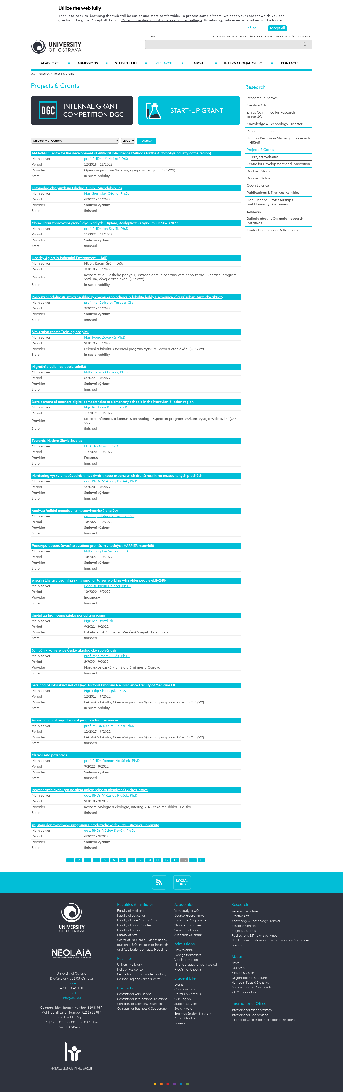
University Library (129, 964)
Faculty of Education (131, 915)
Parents (179, 1023)
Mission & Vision (243, 973)
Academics (55, 63)
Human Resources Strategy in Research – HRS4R (278, 140)
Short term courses (187, 925)
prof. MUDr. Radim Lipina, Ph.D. (109, 726)
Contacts (289, 63)
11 (158, 860)
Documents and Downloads (251, 987)
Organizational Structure (249, 978)
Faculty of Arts (127, 935)
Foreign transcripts (187, 955)
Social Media (183, 1008)
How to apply (183, 950)
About (205, 63)
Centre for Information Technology (141, 974)
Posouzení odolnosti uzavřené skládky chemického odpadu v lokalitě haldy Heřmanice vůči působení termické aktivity (127, 297)
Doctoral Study (258, 171)
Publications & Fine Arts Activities (273, 192)
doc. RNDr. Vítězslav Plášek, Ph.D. (111, 481)
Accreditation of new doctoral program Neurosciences (75, 720)
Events (178, 984)
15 (193, 860)
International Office (248, 63)
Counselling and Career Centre (139, 979)
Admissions (92, 63)
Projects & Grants (63, 74)
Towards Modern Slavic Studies (57, 441)
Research (169, 63)
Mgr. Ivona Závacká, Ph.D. (105, 337)
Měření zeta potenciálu (50, 755)
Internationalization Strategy (252, 1010)
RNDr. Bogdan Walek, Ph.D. (106, 551)
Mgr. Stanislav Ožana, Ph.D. (106, 193)
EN (153, 36)
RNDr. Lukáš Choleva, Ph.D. (106, 372)
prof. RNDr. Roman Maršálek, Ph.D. (112, 761)
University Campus (187, 994)
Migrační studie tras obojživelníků (59, 367)
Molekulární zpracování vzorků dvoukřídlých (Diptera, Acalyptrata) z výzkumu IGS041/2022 (105, 223)
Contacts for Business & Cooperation (143, 1008)
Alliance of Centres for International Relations (263, 1020)
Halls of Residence (130, 969)
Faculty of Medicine (130, 911)
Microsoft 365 (237, 36)
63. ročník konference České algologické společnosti (74, 650)
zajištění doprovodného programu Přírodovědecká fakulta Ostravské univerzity (95, 825)
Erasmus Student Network (192, 1013)
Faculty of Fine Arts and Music (138, 920)
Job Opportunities (244, 992)
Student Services (185, 1004)
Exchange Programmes (191, 920)
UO (33, 74)
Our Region (182, 999)
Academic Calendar (188, 935)
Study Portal (285, 36)
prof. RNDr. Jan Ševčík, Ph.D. (106, 228)
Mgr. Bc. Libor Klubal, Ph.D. (106, 407)
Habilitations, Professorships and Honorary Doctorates (270, 202)
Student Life (131, 63)
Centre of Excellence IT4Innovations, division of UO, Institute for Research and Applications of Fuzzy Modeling (142, 944)
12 (166, 860)
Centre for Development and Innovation (278, 164)
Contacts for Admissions (134, 994)
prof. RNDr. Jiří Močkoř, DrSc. (107, 159)
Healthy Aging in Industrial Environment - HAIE (69, 258)
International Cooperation (250, 1015)
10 (149, 860)
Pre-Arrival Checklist (188, 969)
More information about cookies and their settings (161, 20)
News (235, 963)
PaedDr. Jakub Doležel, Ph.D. (107, 586)
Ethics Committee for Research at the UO (271, 115)
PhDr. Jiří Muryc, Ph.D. (101, 446)
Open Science (258, 185)
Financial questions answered (195, 964)
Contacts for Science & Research (272, 230)
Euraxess (254, 211)
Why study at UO (186, 911)
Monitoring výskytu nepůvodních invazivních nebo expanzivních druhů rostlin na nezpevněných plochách (117, 476)
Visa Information (186, 959)
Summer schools (186, 930)
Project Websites (265, 157)
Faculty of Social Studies (134, 925)
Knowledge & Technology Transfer (274, 124)
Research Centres (260, 131)
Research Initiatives (262, 98)
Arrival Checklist (185, 1018)
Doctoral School (259, 178)
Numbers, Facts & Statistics (250, 982)
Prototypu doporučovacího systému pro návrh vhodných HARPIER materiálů (93, 546)
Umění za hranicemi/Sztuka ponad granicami (68, 615)
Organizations (184, 989)
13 (175, 860)
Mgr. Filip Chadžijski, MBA (105, 691)
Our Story (238, 968)
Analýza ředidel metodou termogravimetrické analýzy (75, 510)
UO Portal (304, 36)
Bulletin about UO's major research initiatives (275, 221)
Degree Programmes (189, 915)
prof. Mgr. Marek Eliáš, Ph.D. (107, 656)
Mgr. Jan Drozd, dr (98, 621)
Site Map (219, 36)
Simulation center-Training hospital (60, 332)
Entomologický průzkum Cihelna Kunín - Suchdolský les (77, 188)
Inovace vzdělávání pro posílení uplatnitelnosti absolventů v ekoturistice (90, 790)
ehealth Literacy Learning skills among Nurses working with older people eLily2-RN (99, 580)
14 (184, 860)
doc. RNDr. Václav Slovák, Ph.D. (109, 830)
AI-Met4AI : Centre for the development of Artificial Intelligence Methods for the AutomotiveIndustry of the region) (121, 153)
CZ (147, 36)
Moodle (256, 36)
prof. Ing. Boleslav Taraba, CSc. (109, 302)
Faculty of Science (129, 930)
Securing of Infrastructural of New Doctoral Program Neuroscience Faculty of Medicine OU (104, 685)
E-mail (268, 36)
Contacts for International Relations (142, 999)
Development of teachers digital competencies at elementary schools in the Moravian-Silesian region (113, 402)
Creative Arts (257, 105)
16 (201, 860)
